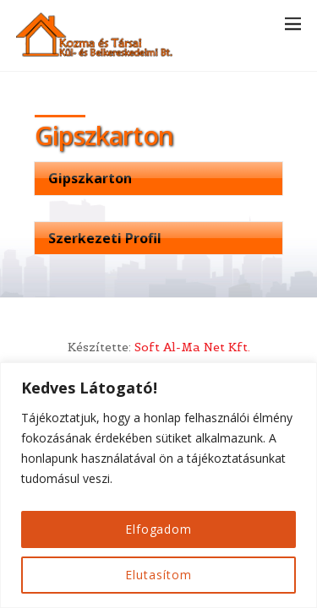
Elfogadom (158, 529)
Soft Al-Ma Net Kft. (192, 347)
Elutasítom (158, 575)
